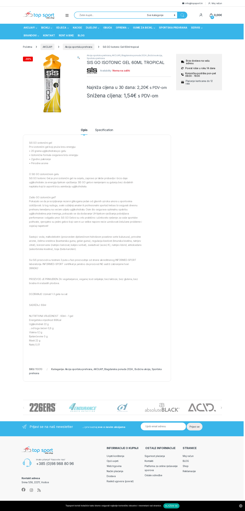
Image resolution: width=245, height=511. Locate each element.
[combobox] (109, 15)
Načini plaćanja (115, 471)
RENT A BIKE (66, 35)
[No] (240, 506)
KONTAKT (49, 35)
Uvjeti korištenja (115, 456)
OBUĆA (107, 27)
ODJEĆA (61, 27)
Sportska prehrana (96, 58)
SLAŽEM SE (171, 506)
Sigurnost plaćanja (155, 456)
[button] (78, 58)
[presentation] (221, 408)
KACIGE (77, 27)
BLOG (81, 35)
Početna (27, 46)
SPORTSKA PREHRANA (173, 27)
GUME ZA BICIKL (143, 27)
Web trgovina (114, 466)
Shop (186, 466)
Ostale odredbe (153, 475)
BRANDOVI (30, 35)
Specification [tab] (104, 130)
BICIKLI (45, 27)
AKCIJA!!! (29, 27)
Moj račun (215, 3)
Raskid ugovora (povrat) (120, 481)
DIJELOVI (91, 27)
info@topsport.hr (194, 3)
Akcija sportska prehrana (78, 46)
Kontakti (149, 460)
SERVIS (195, 27)
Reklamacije (189, 471)
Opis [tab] (84, 130)
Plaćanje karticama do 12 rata (199, 82)
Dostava (111, 476)
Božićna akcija (155, 55)
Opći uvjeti (112, 460)
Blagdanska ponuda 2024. (134, 55)
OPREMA (121, 27)
